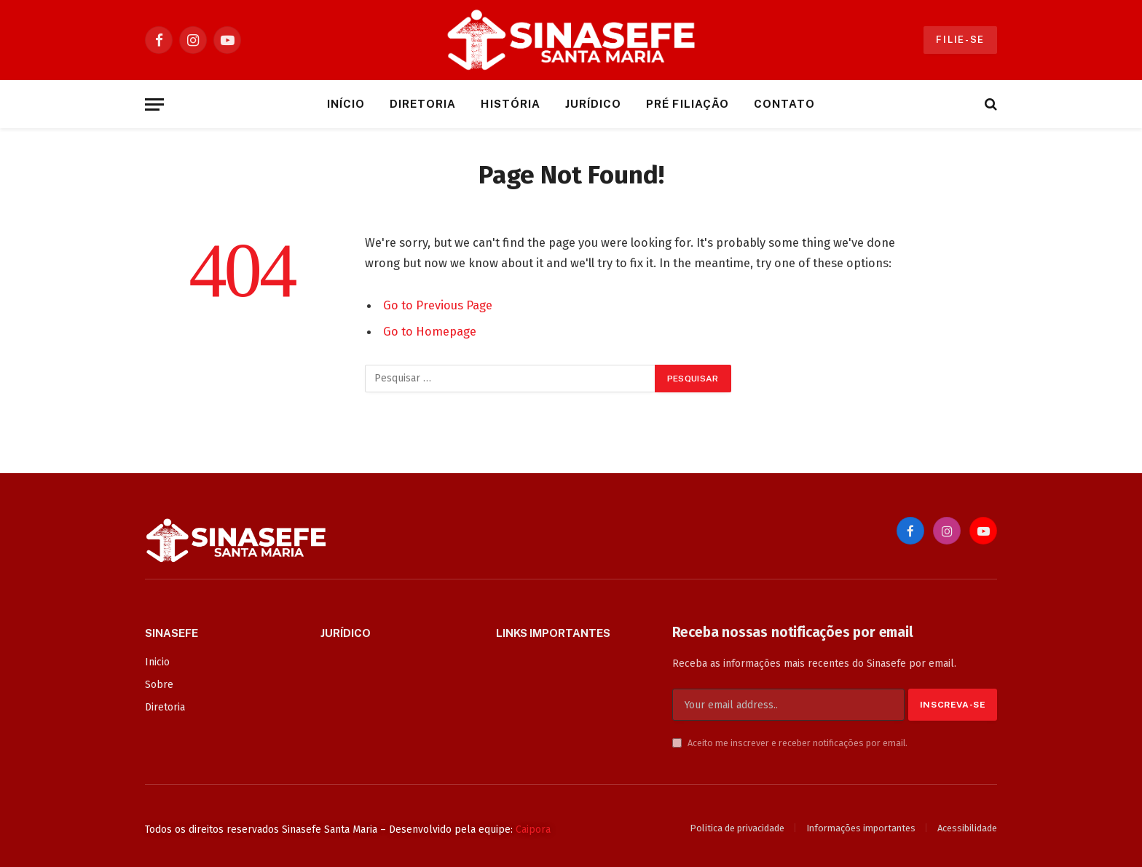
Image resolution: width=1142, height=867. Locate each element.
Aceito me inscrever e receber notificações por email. (789, 742)
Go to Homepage (429, 331)
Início (346, 104)
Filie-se (960, 39)
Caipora (533, 829)
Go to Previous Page (437, 305)
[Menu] (154, 104)
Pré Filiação (687, 104)
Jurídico (593, 104)
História (510, 104)
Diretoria (423, 104)
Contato (784, 104)
